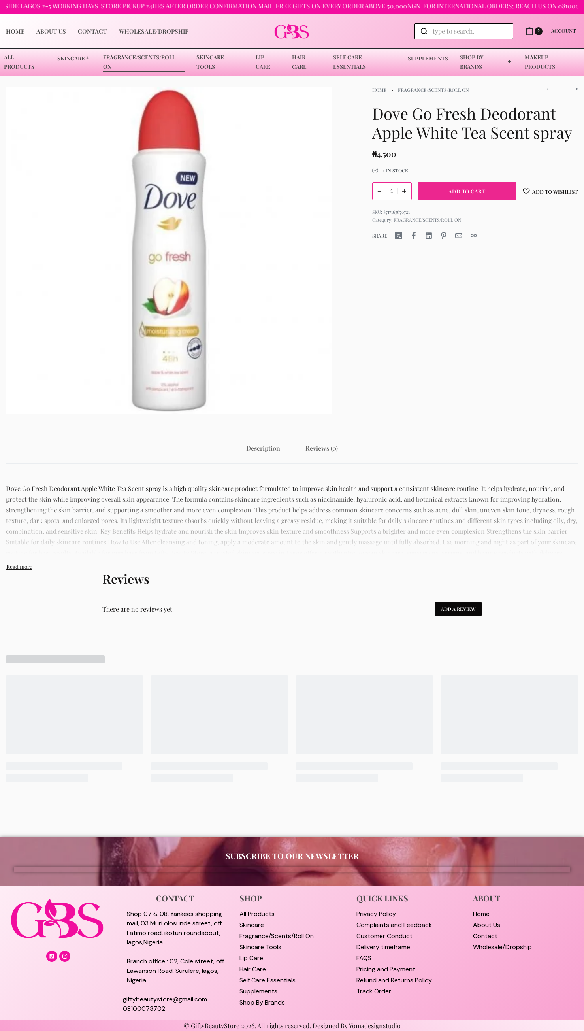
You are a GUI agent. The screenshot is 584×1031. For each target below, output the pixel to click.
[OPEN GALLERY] (169, 250)
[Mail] (458, 235)
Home (379, 90)
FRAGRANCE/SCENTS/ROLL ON (433, 90)
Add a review (458, 609)
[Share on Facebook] (413, 235)
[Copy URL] (473, 235)
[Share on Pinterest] (443, 235)
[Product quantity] (392, 191)
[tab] (263, 448)
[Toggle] (19, 566)
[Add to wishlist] (550, 191)
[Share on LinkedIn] (428, 235)
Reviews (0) (321, 448)
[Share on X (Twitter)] (398, 235)
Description (263, 448)
